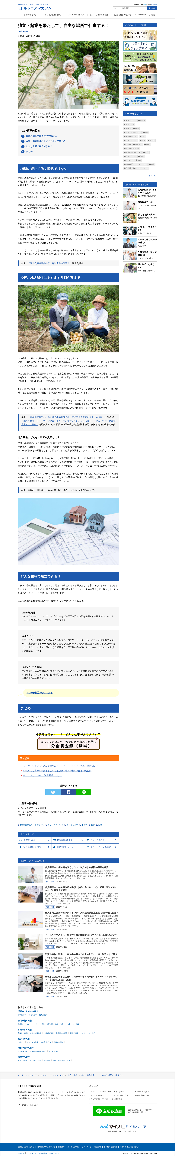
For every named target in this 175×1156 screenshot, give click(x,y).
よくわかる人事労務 (133, 160)
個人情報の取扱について (46, 1147)
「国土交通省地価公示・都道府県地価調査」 (50, 263)
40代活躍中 (22, 1015)
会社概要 (21, 1153)
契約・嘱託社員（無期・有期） (53, 1024)
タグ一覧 (152, 176)
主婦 (146, 132)
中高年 (142, 121)
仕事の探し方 (131, 156)
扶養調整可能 (49, 1033)
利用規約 (61, 1147)
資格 (142, 156)
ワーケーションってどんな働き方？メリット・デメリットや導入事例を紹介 (60, 766)
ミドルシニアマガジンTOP (101, 1091)
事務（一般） (23, 1060)
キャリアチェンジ (55, 825)
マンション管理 (35, 1060)
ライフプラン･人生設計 (145, 15)
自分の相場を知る (53, 15)
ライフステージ (131, 140)
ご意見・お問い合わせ (26, 1147)
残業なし (21, 1042)
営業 (68, 1060)
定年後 (152, 140)
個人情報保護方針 (110, 1147)
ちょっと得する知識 (99, 15)
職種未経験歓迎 (35, 1033)
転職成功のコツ (131, 136)
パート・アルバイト (133, 132)
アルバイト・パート (32, 1024)
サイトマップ (87, 1147)
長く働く (138, 144)
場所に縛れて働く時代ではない (41, 136)
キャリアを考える (76, 15)
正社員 (128, 168)
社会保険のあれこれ (133, 152)
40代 (148, 144)
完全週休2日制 (45, 1042)
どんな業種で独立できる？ (39, 146)
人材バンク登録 (73, 1024)
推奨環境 (97, 1147)
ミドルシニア (72, 825)
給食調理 (61, 1060)
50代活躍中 (32, 1015)
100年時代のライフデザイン (32, 825)
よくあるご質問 (73, 1147)
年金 (152, 164)
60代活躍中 (43, 1015)
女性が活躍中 (75, 1033)
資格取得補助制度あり (38, 1051)
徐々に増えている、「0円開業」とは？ (42, 775)
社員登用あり (23, 1051)
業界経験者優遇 (61, 1033)
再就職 (128, 144)
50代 (143, 136)
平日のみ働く (58, 1042)
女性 (143, 140)
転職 (137, 128)
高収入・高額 (23, 1033)
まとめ (29, 151)
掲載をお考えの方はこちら (130, 1147)
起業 (100, 825)
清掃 (54, 1060)
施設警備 (47, 1060)
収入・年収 (130, 125)
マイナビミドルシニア (28, 1105)
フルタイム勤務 (32, 1042)
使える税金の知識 (132, 148)
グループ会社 (54, 1153)
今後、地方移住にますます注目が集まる (45, 141)
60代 (147, 152)
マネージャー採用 (88, 1033)
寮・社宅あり (54, 1051)
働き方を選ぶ (29, 15)
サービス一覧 (32, 1153)
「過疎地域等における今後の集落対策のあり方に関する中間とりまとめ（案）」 (67, 417)
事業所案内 (43, 1153)
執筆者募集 (118, 1099)
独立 (93, 825)
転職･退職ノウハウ (122, 15)
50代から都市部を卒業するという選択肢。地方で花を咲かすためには (57, 770)
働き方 (84, 825)
